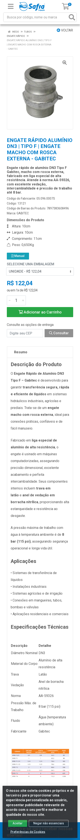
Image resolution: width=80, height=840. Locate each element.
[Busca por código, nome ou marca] (36, 17)
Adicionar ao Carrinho (40, 312)
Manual (18, 256)
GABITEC (23, 213)
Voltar (65, 30)
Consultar (59, 333)
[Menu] (11, 6)
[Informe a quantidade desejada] (16, 300)
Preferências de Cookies (27, 834)
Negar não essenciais (48, 825)
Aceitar (18, 825)
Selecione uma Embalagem (30, 264)
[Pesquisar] (71, 17)
